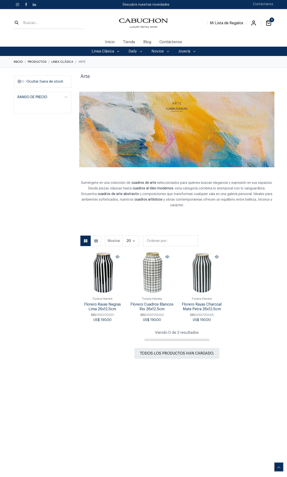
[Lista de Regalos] (226, 22)
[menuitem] (110, 42)
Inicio (18, 61)
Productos (37, 61)
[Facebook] (26, 4)
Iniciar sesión (253, 23)
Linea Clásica (62, 61)
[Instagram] (17, 4)
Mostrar (114, 241)
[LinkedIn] (34, 4)
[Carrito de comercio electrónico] (268, 23)
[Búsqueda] (17, 23)
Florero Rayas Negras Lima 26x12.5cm (102, 307)
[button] (170, 240)
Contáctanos (263, 4)
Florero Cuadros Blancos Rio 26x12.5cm (151, 307)
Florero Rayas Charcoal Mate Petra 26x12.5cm (202, 307)
